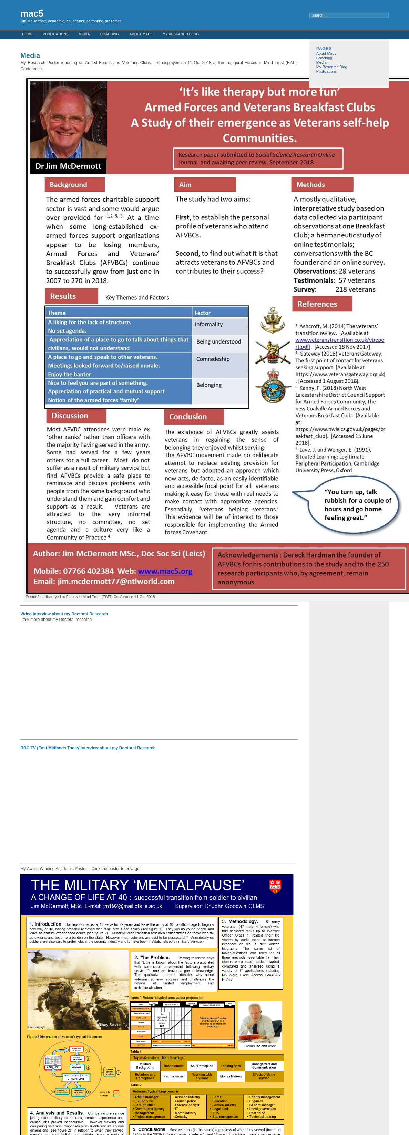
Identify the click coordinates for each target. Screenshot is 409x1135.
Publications (55, 34)
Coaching (109, 34)
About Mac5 (140, 34)
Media (84, 34)
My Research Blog (181, 34)
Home (27, 34)
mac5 (31, 13)
